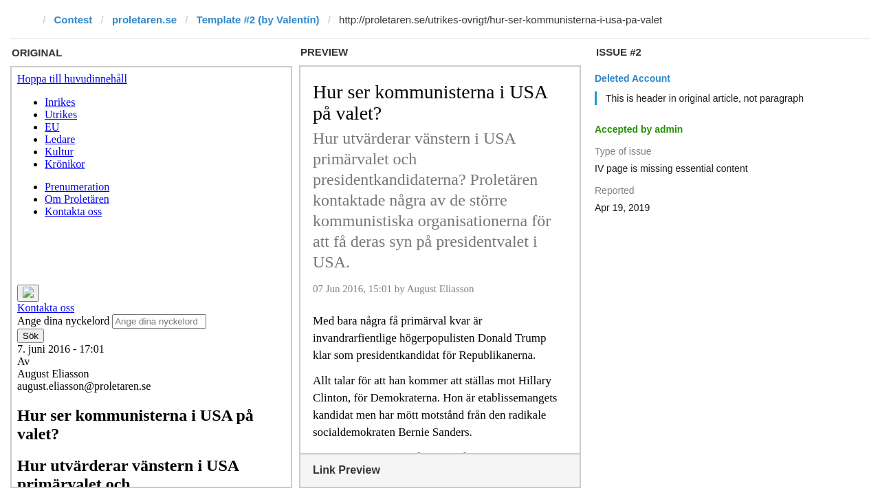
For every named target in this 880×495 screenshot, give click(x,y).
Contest (73, 19)
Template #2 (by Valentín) (258, 19)
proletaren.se (144, 19)
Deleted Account (632, 78)
